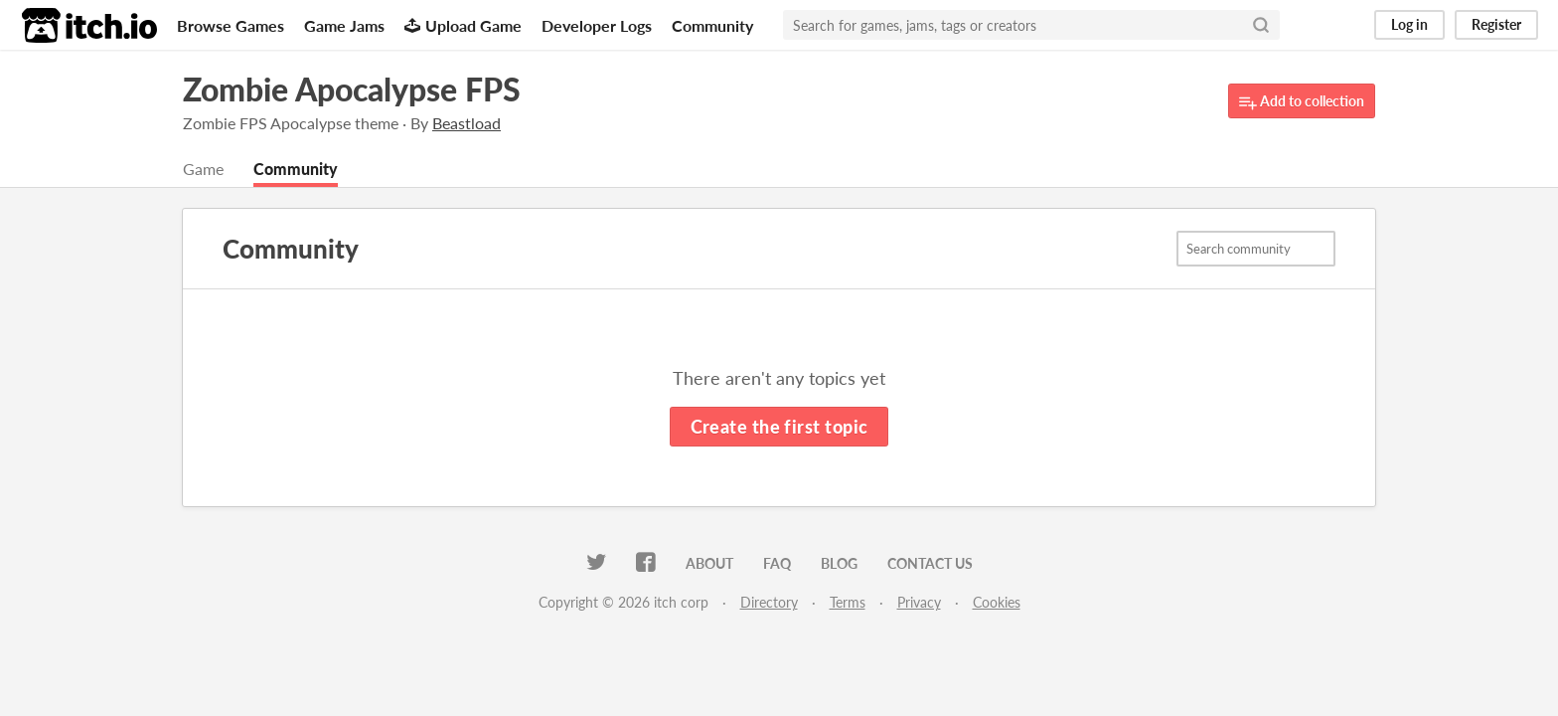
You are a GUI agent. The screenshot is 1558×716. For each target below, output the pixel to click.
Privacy (919, 602)
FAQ (777, 563)
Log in (1409, 24)
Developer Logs (597, 25)
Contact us (930, 563)
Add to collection (1301, 101)
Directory (769, 602)
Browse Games (230, 25)
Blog (839, 563)
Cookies (996, 602)
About (709, 563)
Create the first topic (779, 427)
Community (712, 25)
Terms (847, 602)
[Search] (1261, 25)
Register (1496, 24)
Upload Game (463, 25)
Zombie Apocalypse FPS (352, 89)
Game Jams (344, 25)
